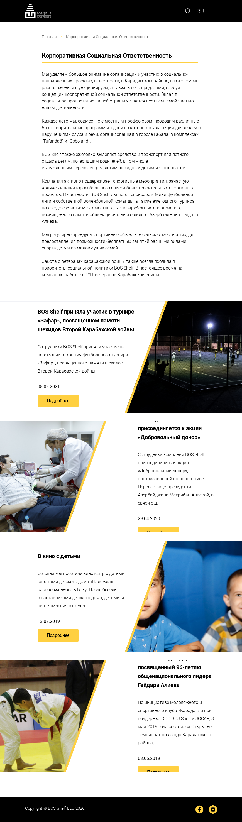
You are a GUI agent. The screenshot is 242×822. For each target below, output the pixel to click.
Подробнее (58, 400)
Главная (49, 37)
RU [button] (200, 11)
